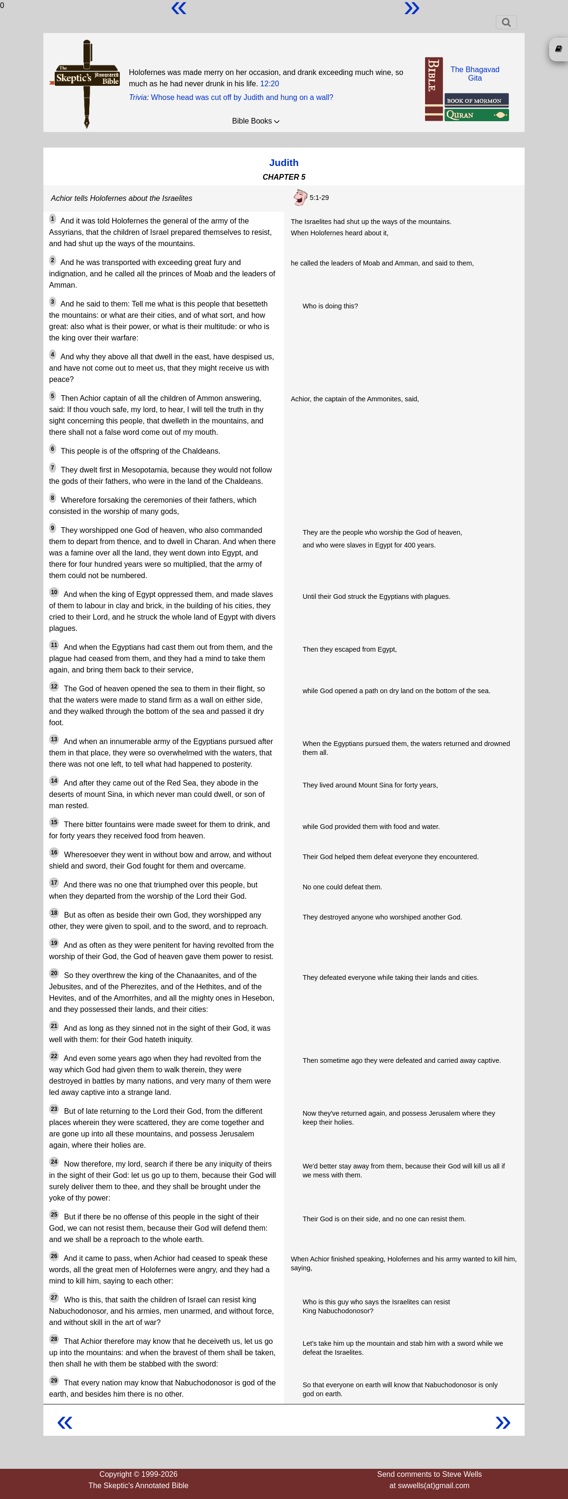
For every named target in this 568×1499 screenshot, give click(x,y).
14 (54, 781)
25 (54, 1214)
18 (54, 913)
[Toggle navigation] (506, 22)
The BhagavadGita (475, 74)
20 (54, 973)
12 (54, 686)
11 (54, 645)
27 (54, 1297)
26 (54, 1256)
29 (54, 1380)
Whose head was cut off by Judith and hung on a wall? (242, 97)
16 (54, 852)
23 (54, 1109)
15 (54, 822)
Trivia (138, 97)
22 (54, 1056)
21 (54, 1026)
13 (54, 739)
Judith (284, 162)
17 (54, 882)
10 (54, 592)
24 (54, 1162)
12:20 (269, 84)
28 (54, 1339)
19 (54, 943)
